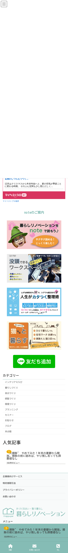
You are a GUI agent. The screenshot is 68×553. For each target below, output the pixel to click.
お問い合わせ (34, 547)
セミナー (9, 415)
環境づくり (10, 404)
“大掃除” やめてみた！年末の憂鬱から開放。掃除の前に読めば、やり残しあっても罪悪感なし (34, 456)
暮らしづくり (11, 388)
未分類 (8, 431)
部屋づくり (10, 398)
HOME (10, 547)
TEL (58, 547)
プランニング (11, 409)
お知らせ (9, 420)
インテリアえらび (13, 382)
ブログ (8, 426)
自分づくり (10, 393)
